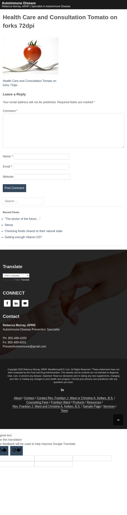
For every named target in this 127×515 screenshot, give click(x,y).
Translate (21, 280)
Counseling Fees (37, 402)
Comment (10, 110)
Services (109, 406)
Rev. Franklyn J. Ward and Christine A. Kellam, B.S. (46, 406)
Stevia (9, 225)
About (18, 398)
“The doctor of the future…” (22, 218)
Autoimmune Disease (19, 3)
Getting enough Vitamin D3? (23, 237)
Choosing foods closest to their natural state (33, 231)
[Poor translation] (16, 450)
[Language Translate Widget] (16, 275)
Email (7, 166)
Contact (29, 398)
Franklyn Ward (60, 402)
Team (64, 410)
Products (78, 402)
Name (8, 156)
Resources (94, 402)
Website (8, 176)
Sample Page (92, 406)
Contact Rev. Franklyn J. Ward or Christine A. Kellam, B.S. (75, 398)
